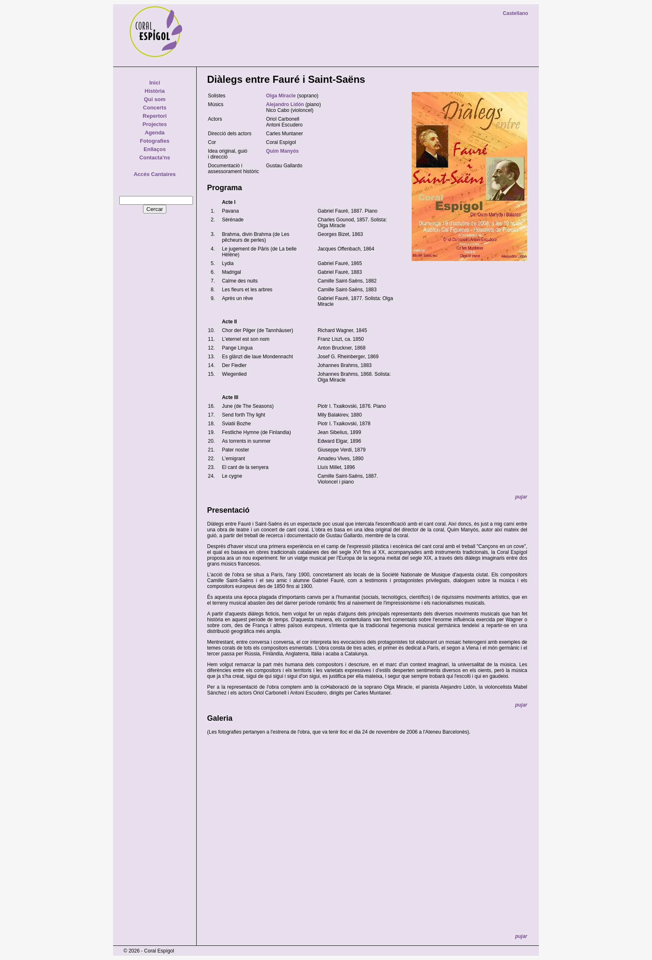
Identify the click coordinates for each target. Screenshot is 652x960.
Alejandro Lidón (285, 104)
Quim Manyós (282, 151)
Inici (154, 82)
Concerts (154, 107)
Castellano (515, 13)
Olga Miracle (281, 96)
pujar (521, 497)
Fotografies (155, 141)
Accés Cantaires (154, 174)
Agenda (155, 132)
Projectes (155, 124)
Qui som (154, 99)
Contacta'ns (154, 157)
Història (155, 91)
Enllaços (154, 149)
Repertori (155, 116)
